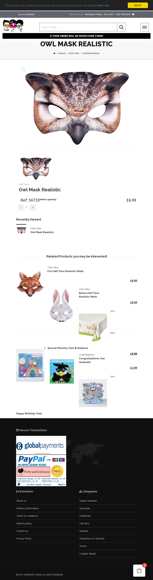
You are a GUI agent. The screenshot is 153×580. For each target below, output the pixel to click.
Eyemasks (84, 508)
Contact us (22, 531)
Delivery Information (27, 508)
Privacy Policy (23, 538)
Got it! (138, 5)
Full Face (84, 523)
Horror (83, 546)
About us (21, 500)
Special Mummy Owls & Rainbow (68, 348)
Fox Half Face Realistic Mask (65, 271)
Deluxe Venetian (88, 500)
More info (103, 5)
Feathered (85, 515)
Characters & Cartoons (91, 538)
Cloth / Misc (74, 53)
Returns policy (24, 523)
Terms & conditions (27, 515)
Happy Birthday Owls (29, 413)
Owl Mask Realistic (91, 53)
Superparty (26, 14)
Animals (62, 53)
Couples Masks (87, 553)
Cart (143, 566)
